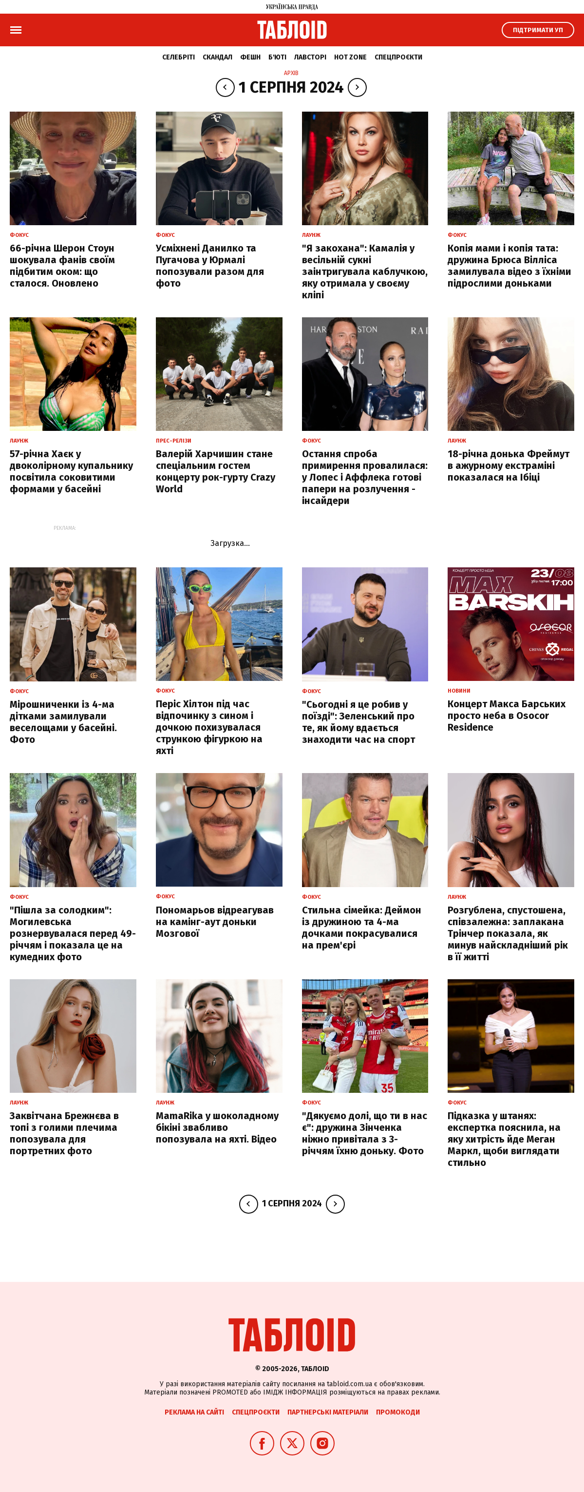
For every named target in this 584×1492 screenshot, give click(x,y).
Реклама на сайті (194, 1412)
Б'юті (277, 57)
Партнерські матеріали (327, 1412)
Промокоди (398, 1412)
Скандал (217, 57)
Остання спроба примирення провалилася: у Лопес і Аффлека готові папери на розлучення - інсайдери (365, 477)
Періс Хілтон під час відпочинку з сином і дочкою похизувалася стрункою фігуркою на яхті (209, 727)
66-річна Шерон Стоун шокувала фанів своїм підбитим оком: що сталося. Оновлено (62, 265)
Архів (291, 73)
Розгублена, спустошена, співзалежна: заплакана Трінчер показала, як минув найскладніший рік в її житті (508, 933)
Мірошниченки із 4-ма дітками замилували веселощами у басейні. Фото (63, 721)
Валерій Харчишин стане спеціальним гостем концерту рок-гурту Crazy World (215, 471)
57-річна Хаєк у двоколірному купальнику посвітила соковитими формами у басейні (71, 471)
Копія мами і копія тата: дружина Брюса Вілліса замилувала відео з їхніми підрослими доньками (509, 265)
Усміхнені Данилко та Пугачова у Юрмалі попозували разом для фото (210, 265)
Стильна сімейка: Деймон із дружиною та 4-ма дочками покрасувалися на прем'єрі (361, 927)
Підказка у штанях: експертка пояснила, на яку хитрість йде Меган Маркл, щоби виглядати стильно (504, 1139)
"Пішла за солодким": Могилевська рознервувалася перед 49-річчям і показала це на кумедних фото (73, 933)
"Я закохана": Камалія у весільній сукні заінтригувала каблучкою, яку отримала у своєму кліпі (365, 271)
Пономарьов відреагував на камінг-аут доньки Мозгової (215, 921)
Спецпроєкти (398, 57)
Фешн (250, 57)
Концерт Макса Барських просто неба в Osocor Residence (506, 715)
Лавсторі (310, 57)
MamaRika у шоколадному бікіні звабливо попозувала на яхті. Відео (217, 1127)
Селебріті (178, 57)
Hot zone (350, 57)
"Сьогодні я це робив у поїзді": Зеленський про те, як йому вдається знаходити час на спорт (358, 721)
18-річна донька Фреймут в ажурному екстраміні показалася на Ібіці (508, 465)
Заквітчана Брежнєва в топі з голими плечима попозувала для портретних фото (64, 1133)
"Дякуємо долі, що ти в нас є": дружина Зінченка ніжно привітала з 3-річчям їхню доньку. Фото (364, 1133)
